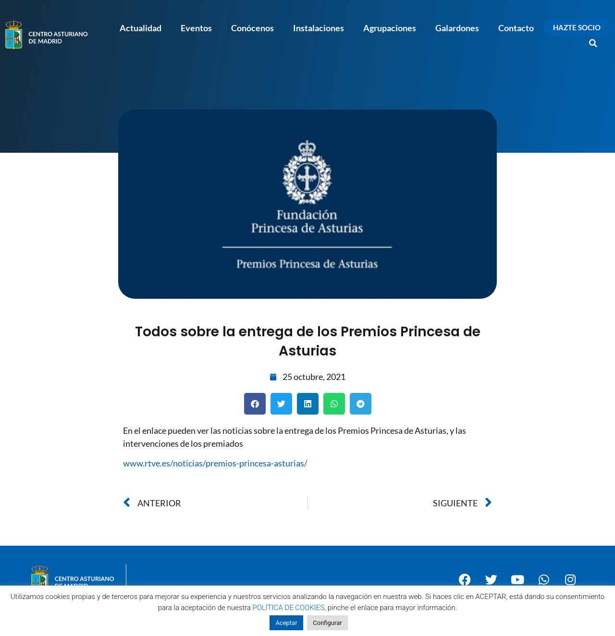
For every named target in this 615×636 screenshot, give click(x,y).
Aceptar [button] (286, 622)
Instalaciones (318, 28)
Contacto (516, 28)
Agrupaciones (389, 28)
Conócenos (252, 28)
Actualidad (140, 28)
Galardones (457, 28)
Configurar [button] (327, 622)
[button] (593, 43)
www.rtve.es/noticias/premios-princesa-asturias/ (215, 463)
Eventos (196, 28)
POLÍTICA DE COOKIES (289, 607)
